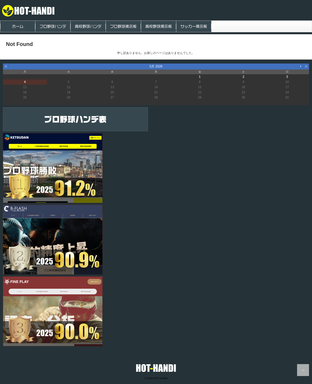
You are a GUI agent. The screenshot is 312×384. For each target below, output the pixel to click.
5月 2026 (156, 66)
